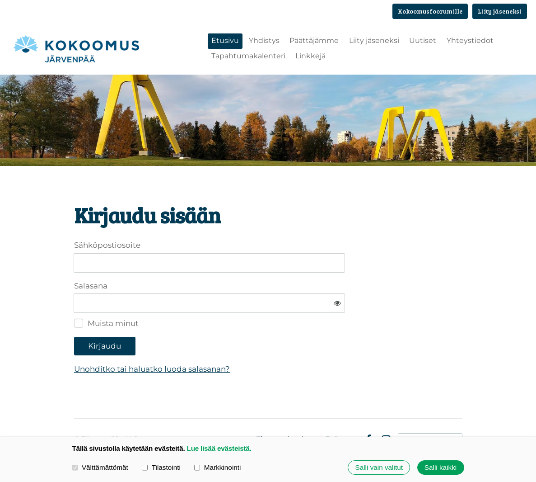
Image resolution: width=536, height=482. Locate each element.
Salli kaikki (440, 467)
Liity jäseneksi (500, 11)
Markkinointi (217, 467)
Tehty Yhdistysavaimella (430, 411)
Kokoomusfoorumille (430, 11)
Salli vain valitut (378, 467)
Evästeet (341, 411)
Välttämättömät (100, 467)
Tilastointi (161, 467)
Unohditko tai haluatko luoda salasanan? (244, 340)
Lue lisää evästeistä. (219, 448)
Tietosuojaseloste (287, 411)
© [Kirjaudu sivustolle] (78, 411)
